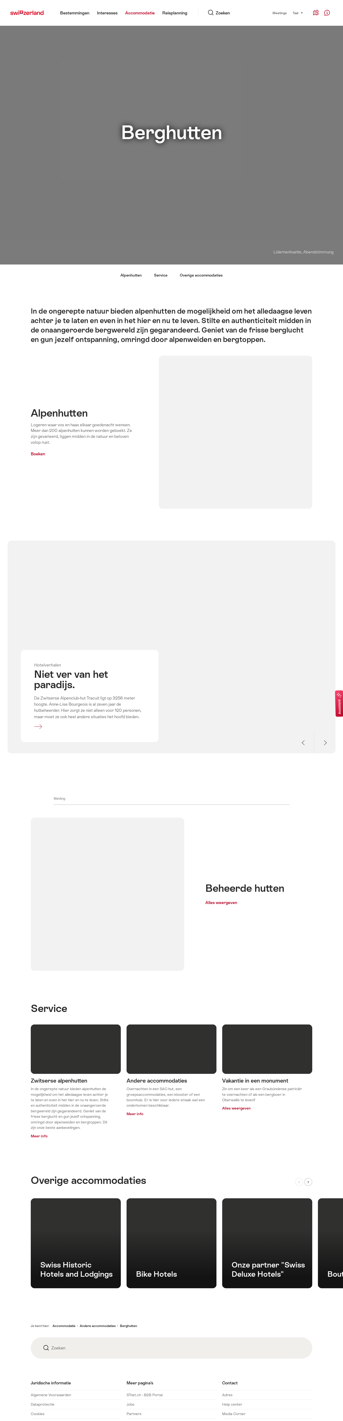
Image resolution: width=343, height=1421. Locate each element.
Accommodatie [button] (64, 1326)
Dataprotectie (42, 1404)
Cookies (37, 1414)
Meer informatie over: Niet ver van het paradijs (96, 697)
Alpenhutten (131, 275)
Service (160, 275)
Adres (227, 1395)
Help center (232, 1404)
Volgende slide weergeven (324, 742)
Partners (134, 1414)
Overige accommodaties (201, 275)
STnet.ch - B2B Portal (145, 1395)
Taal (298, 12)
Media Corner (234, 1414)
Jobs (130, 1404)
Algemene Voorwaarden (51, 1395)
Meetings (280, 13)
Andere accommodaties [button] (98, 1326)
